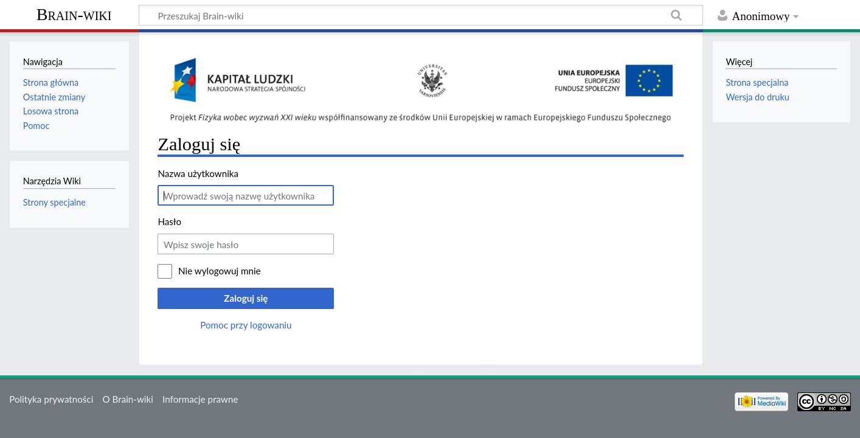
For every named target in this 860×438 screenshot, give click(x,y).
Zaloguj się (246, 298)
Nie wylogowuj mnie (219, 270)
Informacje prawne (200, 399)
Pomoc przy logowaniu (245, 324)
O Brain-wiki (128, 399)
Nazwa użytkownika (198, 173)
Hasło (169, 221)
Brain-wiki (74, 14)
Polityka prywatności (51, 399)
